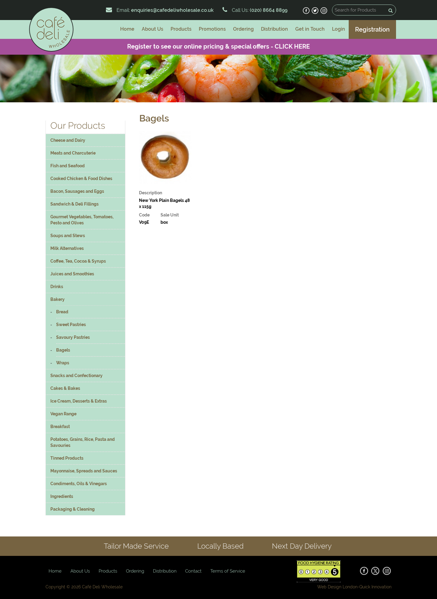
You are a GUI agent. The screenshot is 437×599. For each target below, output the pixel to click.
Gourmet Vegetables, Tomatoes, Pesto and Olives (81, 219)
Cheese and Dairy (67, 140)
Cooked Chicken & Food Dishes (81, 178)
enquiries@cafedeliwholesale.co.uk (172, 10)
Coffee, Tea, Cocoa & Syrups (78, 261)
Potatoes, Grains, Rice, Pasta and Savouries (82, 442)
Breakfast (60, 426)
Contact (193, 571)
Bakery (57, 299)
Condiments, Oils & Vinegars (78, 483)
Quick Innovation (375, 586)
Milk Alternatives (67, 248)
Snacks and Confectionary (76, 375)
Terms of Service (227, 571)
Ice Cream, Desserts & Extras (78, 401)
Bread (62, 311)
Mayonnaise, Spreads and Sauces (83, 470)
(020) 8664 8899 (268, 10)
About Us (152, 29)
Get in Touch (310, 29)
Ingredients (61, 496)
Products (181, 29)
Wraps (62, 362)
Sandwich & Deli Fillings (74, 204)
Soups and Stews (67, 235)
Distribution (274, 29)
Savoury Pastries (73, 337)
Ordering (243, 29)
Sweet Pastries (71, 324)
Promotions (212, 29)
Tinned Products (66, 458)
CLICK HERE (292, 46)
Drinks (56, 286)
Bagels (63, 350)
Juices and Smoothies (72, 273)
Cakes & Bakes (65, 388)
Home (127, 29)
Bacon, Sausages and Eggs (77, 191)
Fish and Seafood (67, 165)
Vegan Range (63, 413)
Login (338, 29)
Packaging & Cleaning (72, 509)
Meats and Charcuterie (73, 153)
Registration (372, 29)
